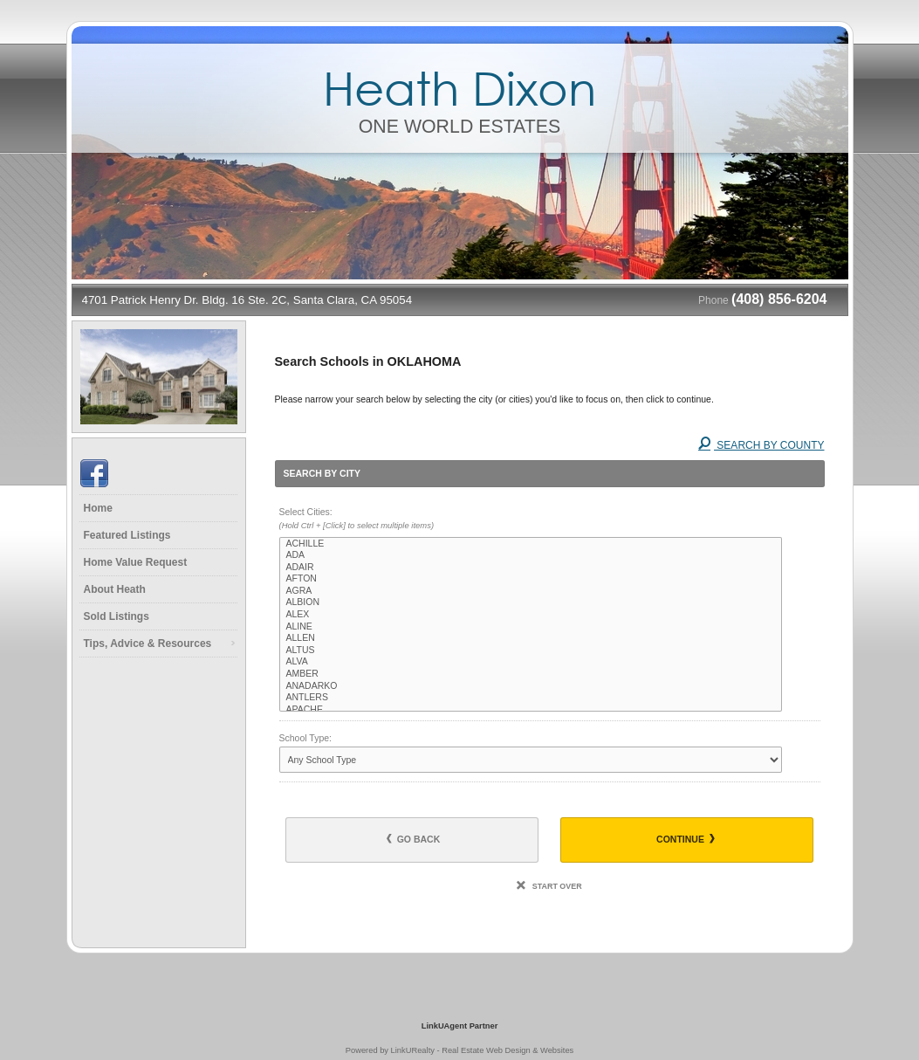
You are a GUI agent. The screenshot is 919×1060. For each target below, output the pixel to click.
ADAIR (531, 567)
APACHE (531, 710)
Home (98, 508)
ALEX (531, 615)
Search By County (761, 445)
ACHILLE (531, 544)
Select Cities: (549, 519)
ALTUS (531, 650)
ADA (531, 555)
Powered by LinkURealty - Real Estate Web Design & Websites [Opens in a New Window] (459, 1050)
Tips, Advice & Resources (148, 643)
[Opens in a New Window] (460, 1000)
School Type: (306, 738)
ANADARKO (531, 686)
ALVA (531, 662)
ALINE (531, 627)
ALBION (531, 602)
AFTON (531, 579)
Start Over (549, 886)
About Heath (115, 589)
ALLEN (531, 638)
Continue (685, 839)
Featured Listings (127, 535)
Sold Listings (116, 616)
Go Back (414, 839)
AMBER (531, 674)
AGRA (531, 591)
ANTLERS (531, 698)
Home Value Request (136, 562)
